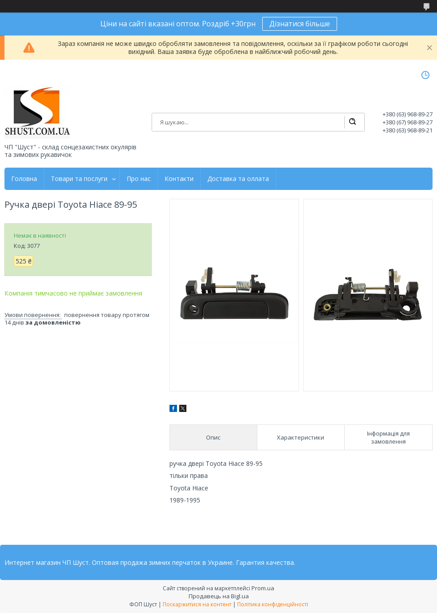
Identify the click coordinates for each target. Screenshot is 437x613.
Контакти (179, 179)
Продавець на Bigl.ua (219, 596)
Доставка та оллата (238, 179)
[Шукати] (352, 122)
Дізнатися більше (299, 24)
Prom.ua (262, 588)
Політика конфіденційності (272, 604)
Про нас (139, 179)
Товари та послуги (79, 179)
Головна (24, 179)
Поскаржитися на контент (197, 604)
